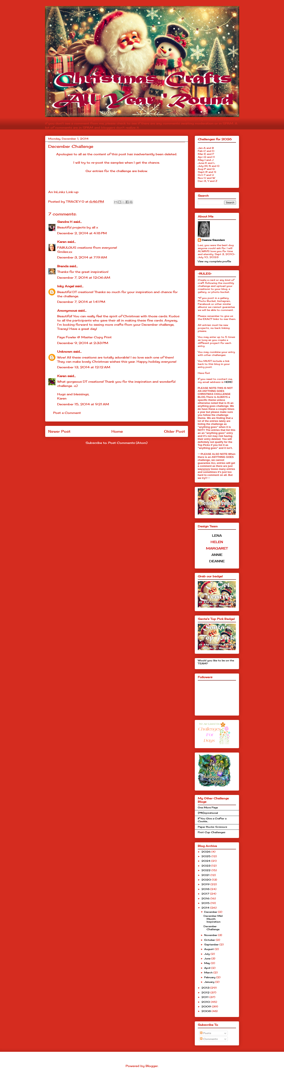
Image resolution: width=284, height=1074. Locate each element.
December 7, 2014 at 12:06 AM (83, 277)
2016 (205, 898)
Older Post (174, 431)
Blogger (152, 1066)
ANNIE (216, 555)
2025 (206, 856)
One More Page (208, 807)
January (209, 981)
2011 (205, 997)
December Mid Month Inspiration (213, 918)
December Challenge (211, 928)
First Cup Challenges (211, 832)
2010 (206, 1001)
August (209, 949)
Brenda (62, 266)
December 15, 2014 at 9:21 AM (83, 404)
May (207, 963)
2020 (206, 879)
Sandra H (64, 222)
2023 (206, 865)
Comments (209, 1038)
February (210, 977)
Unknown (64, 351)
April (207, 967)
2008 (206, 1011)
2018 (205, 889)
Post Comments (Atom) (127, 443)
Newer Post (59, 431)
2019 (205, 884)
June (207, 958)
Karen (61, 242)
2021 (205, 875)
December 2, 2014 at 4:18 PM (82, 233)
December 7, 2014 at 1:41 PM (81, 302)
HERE (228, 381)
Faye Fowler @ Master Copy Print (84, 337)
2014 (205, 907)
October (210, 939)
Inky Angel (65, 286)
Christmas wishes (106, 361)
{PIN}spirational (208, 812)
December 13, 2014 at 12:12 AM (83, 367)
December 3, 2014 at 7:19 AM (82, 257)
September (211, 944)
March (208, 972)
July (207, 953)
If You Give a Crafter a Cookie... (212, 820)
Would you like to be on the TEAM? (216, 662)
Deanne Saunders (213, 239)
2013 (205, 987)
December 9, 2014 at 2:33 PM (82, 343)
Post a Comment (67, 413)
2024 (206, 860)
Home (117, 431)
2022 (206, 870)
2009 (206, 1006)
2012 (205, 992)
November (211, 935)
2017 (205, 893)
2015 (205, 903)
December (211, 911)
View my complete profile (214, 261)
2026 (206, 851)
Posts (205, 1033)
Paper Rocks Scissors (212, 826)
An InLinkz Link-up (63, 192)
